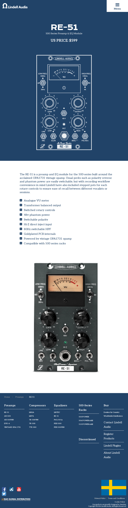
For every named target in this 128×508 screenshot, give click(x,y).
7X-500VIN (33, 420)
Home (7, 397)
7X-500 (32, 423)
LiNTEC (57, 412)
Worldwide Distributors (113, 416)
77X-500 (32, 427)
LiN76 (31, 416)
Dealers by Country (111, 412)
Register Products (109, 436)
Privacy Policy (100, 498)
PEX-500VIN (59, 427)
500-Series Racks (85, 408)
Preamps (19, 397)
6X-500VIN (9, 420)
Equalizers (60, 405)
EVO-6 (7, 423)
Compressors (37, 405)
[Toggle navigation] (117, 5)
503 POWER (84, 417)
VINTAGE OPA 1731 (12, 427)
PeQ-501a (58, 420)
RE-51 (6, 412)
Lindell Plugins (112, 445)
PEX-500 (57, 423)
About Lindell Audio (112, 455)
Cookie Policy (120, 502)
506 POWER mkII (86, 420)
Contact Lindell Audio (113, 424)
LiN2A (31, 412)
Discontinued (87, 439)
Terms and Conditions (116, 498)
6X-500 (7, 416)
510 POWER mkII (86, 424)
